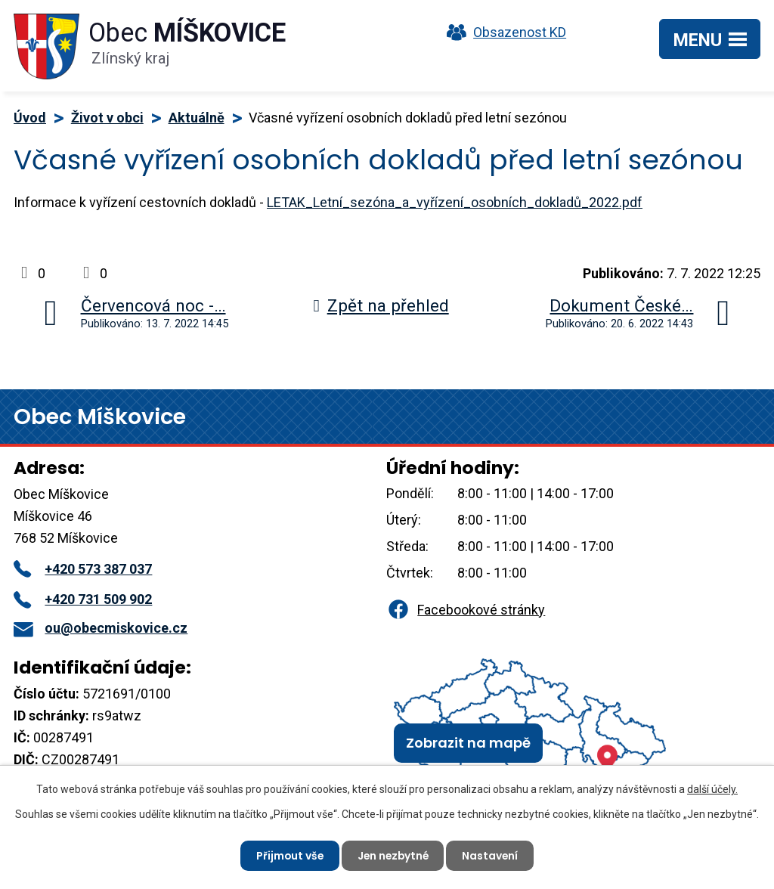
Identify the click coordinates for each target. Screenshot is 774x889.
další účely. (712, 789)
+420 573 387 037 (83, 569)
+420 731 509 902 (83, 599)
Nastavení (492, 855)
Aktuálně (196, 117)
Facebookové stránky (465, 610)
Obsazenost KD (502, 32)
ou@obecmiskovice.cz (100, 628)
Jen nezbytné (393, 855)
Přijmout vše (287, 855)
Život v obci (107, 117)
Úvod (30, 117)
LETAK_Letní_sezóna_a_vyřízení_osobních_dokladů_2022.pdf (454, 202)
